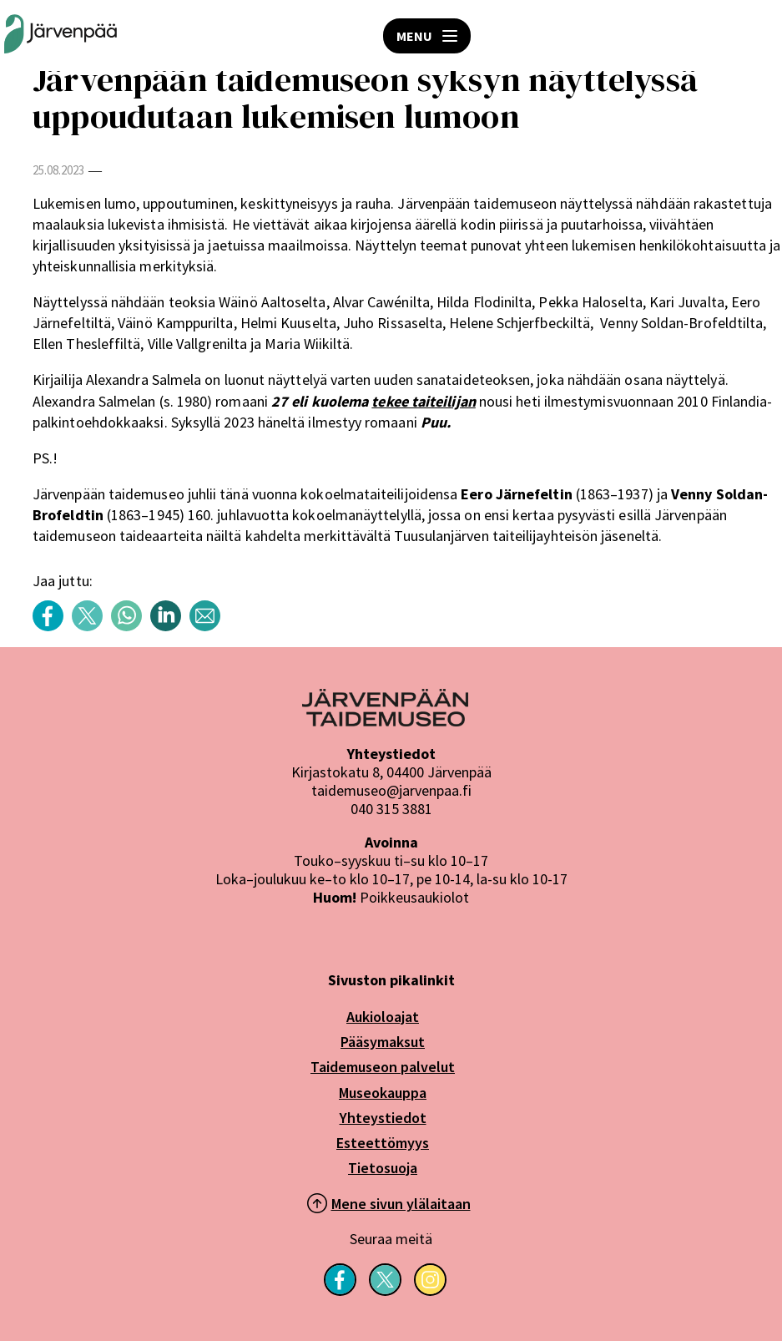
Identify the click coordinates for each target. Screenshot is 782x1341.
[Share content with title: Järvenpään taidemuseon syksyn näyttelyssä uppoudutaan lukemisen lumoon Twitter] (91, 627)
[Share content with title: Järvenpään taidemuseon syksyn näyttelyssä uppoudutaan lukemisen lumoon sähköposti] (209, 627)
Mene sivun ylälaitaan (401, 1203)
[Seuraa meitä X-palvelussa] (385, 1291)
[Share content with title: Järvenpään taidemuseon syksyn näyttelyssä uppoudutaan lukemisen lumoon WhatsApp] (130, 627)
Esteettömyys (382, 1142)
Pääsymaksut (383, 1041)
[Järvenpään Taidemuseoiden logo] (60, 35)
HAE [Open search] (757, 36)
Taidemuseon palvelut (382, 1066)
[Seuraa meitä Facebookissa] (340, 1291)
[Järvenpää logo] (385, 721)
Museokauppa (382, 1092)
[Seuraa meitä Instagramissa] (430, 1291)
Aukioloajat (382, 1016)
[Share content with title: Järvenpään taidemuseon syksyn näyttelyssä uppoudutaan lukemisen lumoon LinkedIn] (169, 627)
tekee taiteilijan (423, 401)
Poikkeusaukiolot (414, 897)
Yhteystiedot (383, 1117)
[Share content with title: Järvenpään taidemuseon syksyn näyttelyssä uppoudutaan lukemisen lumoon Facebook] (52, 627)
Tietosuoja (382, 1167)
